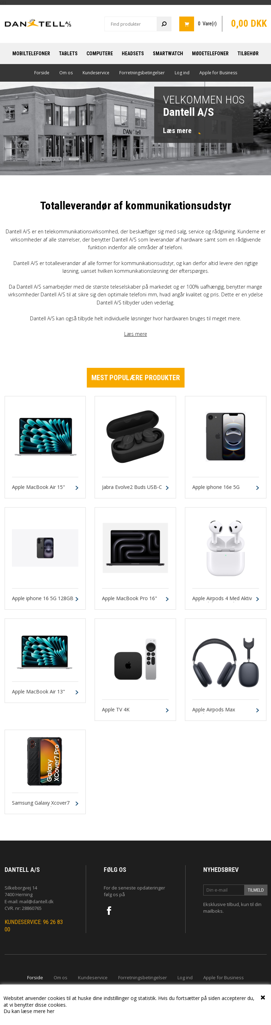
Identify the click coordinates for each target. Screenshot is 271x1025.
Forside (41, 73)
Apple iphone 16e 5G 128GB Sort (216, 490)
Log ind (182, 73)
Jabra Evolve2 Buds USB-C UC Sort (132, 490)
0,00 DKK (249, 23)
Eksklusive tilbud (221, 904)
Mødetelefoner (210, 53)
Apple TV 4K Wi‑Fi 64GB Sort (120, 713)
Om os (66, 73)
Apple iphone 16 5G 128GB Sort (42, 602)
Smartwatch (168, 53)
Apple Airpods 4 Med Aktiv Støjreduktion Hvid (222, 602)
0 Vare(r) (207, 23)
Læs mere (135, 334)
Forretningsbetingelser (142, 73)
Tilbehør (248, 53)
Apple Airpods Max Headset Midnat (213, 713)
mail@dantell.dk (36, 901)
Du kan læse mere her (29, 1011)
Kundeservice (96, 73)
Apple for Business (218, 73)
